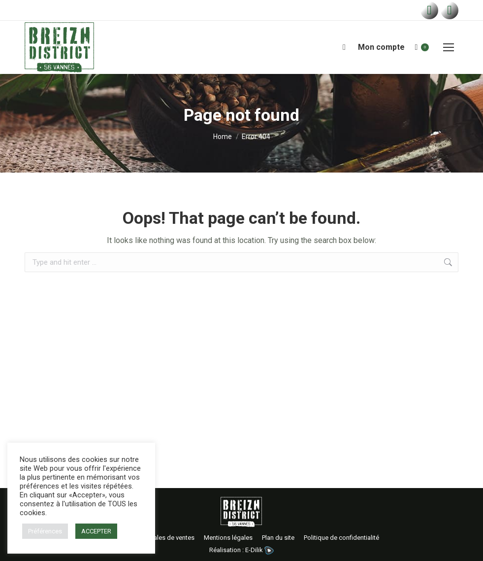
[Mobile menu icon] (448, 47)
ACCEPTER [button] (96, 531)
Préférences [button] (45, 531)
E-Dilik (259, 550)
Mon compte (381, 47)
